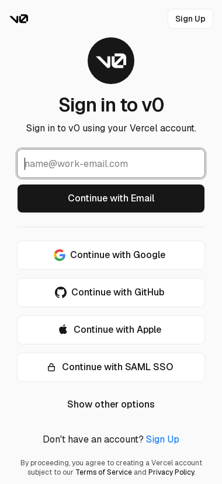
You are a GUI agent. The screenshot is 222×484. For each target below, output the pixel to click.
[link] (190, 18)
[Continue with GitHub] (111, 292)
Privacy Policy (171, 472)
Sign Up (162, 439)
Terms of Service (103, 472)
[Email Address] (111, 163)
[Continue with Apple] (111, 330)
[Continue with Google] (111, 255)
